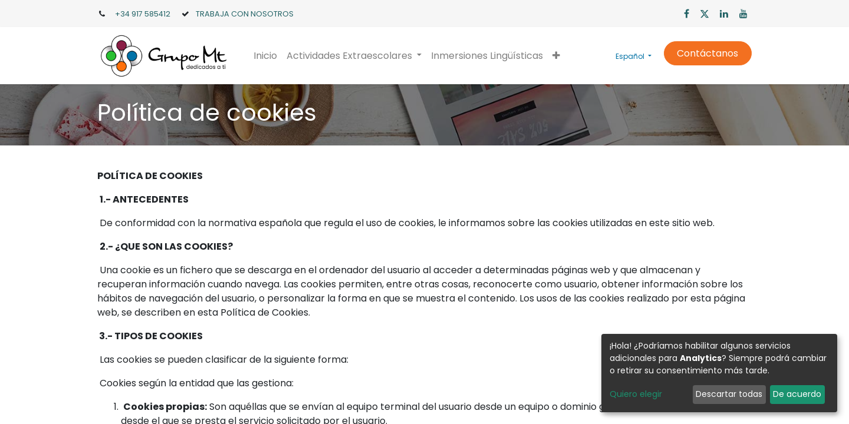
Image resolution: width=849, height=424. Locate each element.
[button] (556, 56)
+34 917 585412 (142, 14)
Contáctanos (707, 53)
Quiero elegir (636, 394)
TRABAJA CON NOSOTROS (245, 14)
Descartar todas (729, 394)
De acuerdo (797, 394)
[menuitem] (265, 56)
